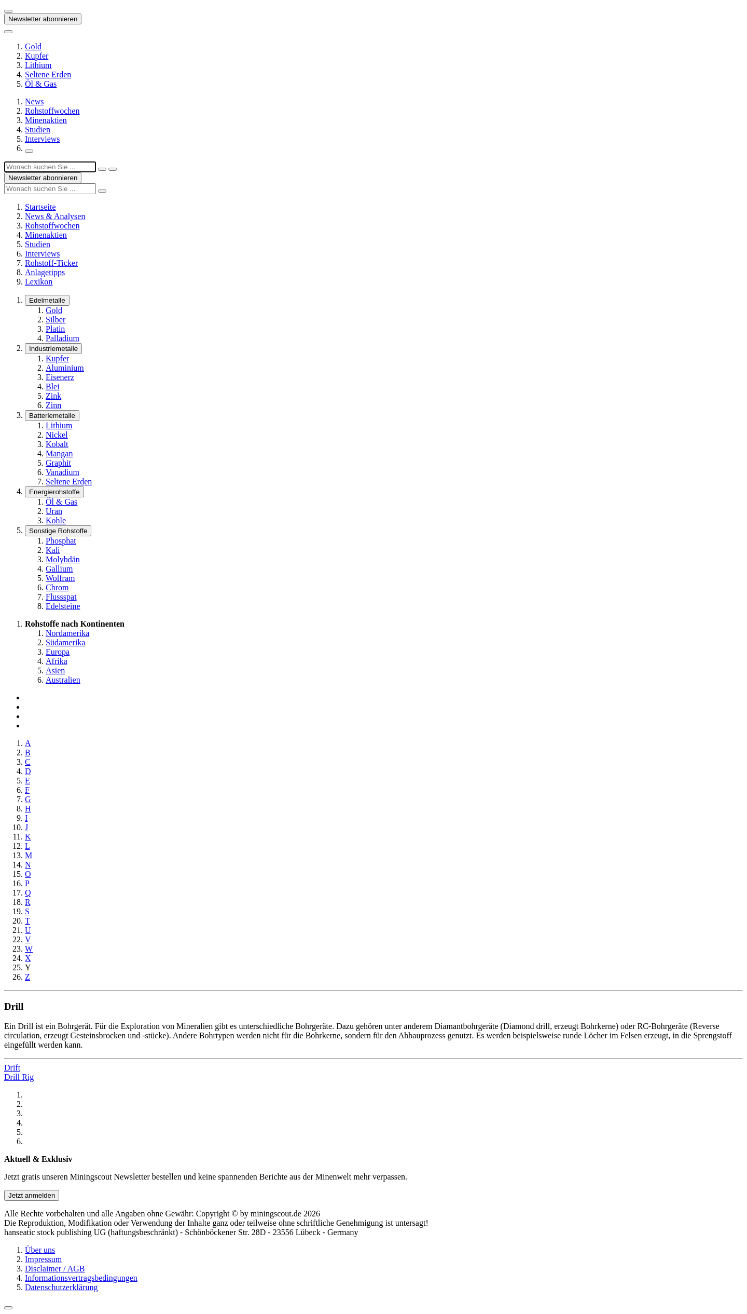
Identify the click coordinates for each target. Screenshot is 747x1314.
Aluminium (65, 367)
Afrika (56, 661)
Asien (55, 670)
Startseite (40, 206)
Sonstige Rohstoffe (58, 531)
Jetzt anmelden (31, 1195)
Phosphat (61, 540)
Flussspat (61, 596)
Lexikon (38, 281)
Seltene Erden (48, 74)
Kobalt (57, 444)
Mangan (59, 453)
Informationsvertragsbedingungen (81, 1278)
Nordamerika (67, 633)
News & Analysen (55, 216)
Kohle (56, 520)
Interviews (42, 138)
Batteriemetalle (52, 415)
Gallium (59, 568)
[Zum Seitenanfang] (8, 1307)
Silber (55, 319)
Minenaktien (46, 120)
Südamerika (65, 642)
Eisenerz (60, 377)
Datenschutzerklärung (61, 1287)
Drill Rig (19, 1077)
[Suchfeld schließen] (102, 169)
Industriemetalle (53, 349)
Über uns (40, 1249)
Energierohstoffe (54, 492)
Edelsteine (63, 606)
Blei (53, 386)
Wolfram (60, 578)
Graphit (58, 462)
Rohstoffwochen (52, 110)
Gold (33, 46)
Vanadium (62, 472)
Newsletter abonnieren (42, 19)
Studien (37, 129)
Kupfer (36, 55)
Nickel (57, 434)
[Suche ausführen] (112, 169)
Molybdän (63, 559)
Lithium (38, 65)
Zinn (53, 405)
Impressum (43, 1259)
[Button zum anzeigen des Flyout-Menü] (8, 11)
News (34, 101)
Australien (63, 679)
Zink (53, 395)
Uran (54, 511)
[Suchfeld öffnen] (29, 151)
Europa (58, 651)
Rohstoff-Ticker (51, 263)
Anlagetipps (45, 272)
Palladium (62, 338)
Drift (12, 1067)
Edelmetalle (47, 300)
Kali (53, 550)
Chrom (57, 587)
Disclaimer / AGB (55, 1268)
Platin (55, 328)
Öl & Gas (41, 83)
